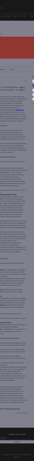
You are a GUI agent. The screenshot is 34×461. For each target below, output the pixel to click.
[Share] (25, 81)
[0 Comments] (22, 413)
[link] (12, 69)
